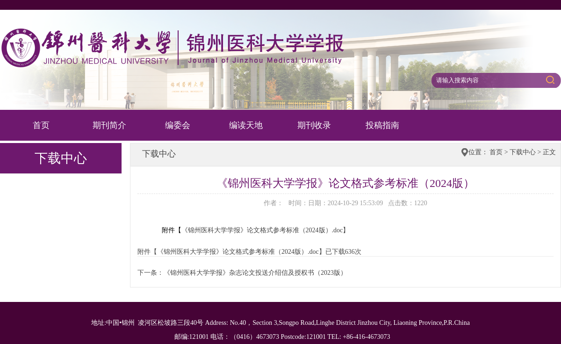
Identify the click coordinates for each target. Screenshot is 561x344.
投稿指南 (382, 125)
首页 (41, 125)
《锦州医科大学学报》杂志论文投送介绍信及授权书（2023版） (255, 272)
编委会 (177, 125)
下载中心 (523, 152)
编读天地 (246, 125)
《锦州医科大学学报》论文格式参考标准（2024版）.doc (265, 230)
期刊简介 (109, 125)
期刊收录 (314, 125)
